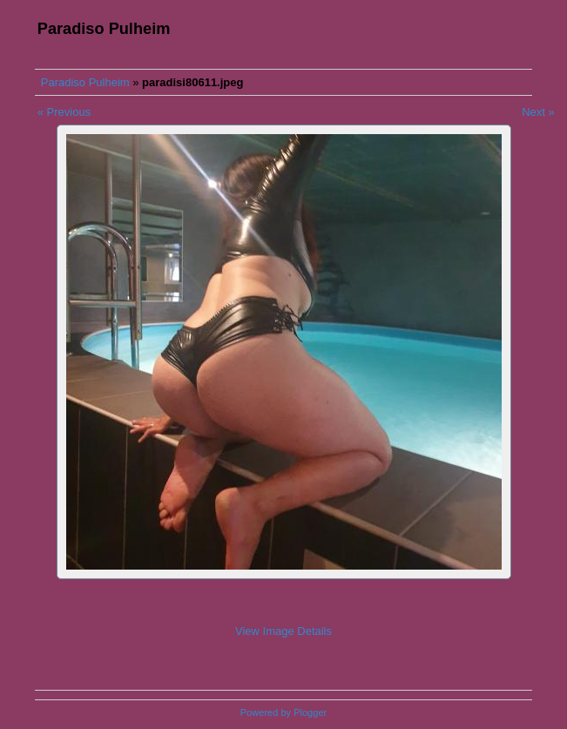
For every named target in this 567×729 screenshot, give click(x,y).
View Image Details (283, 631)
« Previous (64, 111)
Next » (538, 111)
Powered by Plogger (283, 712)
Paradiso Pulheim (85, 82)
